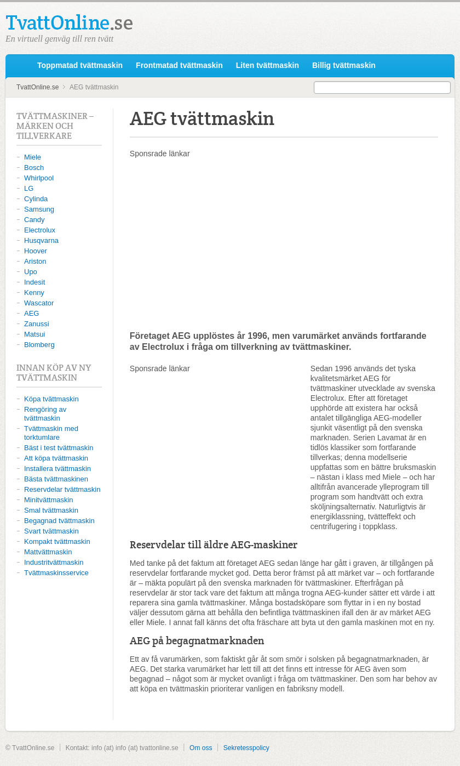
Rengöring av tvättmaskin (45, 413)
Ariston (35, 261)
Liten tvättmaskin (267, 65)
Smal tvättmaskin (51, 510)
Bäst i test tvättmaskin (58, 448)
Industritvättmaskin (53, 562)
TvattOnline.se (20, 66)
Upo (30, 272)
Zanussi (36, 324)
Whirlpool (39, 178)
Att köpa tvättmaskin (56, 458)
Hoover (35, 251)
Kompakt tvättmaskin (57, 541)
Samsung (39, 209)
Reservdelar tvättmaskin (62, 489)
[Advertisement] (284, 244)
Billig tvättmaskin (344, 65)
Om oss (200, 748)
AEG (31, 313)
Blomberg (39, 345)
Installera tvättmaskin (57, 468)
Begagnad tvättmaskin (59, 521)
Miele (32, 157)
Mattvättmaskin (48, 552)
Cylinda (36, 199)
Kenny (34, 292)
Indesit (34, 282)
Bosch (34, 167)
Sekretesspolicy (246, 748)
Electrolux (39, 230)
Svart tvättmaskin (51, 531)
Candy (34, 219)
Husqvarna (41, 240)
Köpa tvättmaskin (51, 399)
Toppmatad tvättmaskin (80, 65)
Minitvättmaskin (48, 500)
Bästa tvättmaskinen (56, 479)
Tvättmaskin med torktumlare (51, 432)
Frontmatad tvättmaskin (179, 65)
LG (28, 188)
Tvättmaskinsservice (56, 573)
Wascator (39, 303)
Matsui (34, 334)
